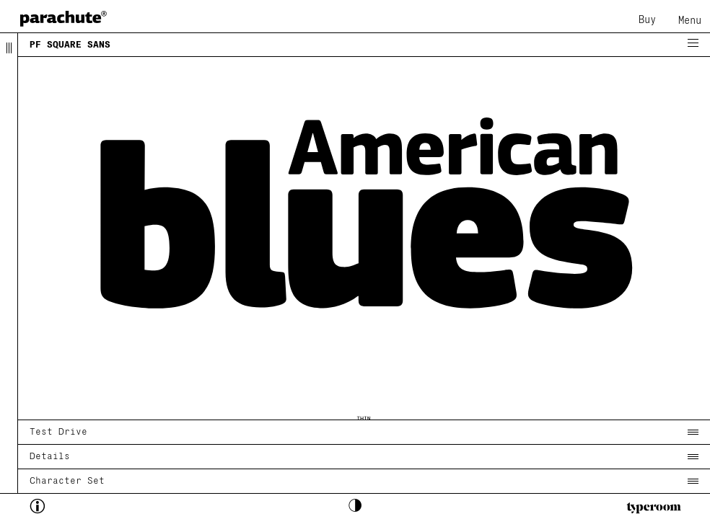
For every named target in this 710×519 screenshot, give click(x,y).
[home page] (63, 18)
